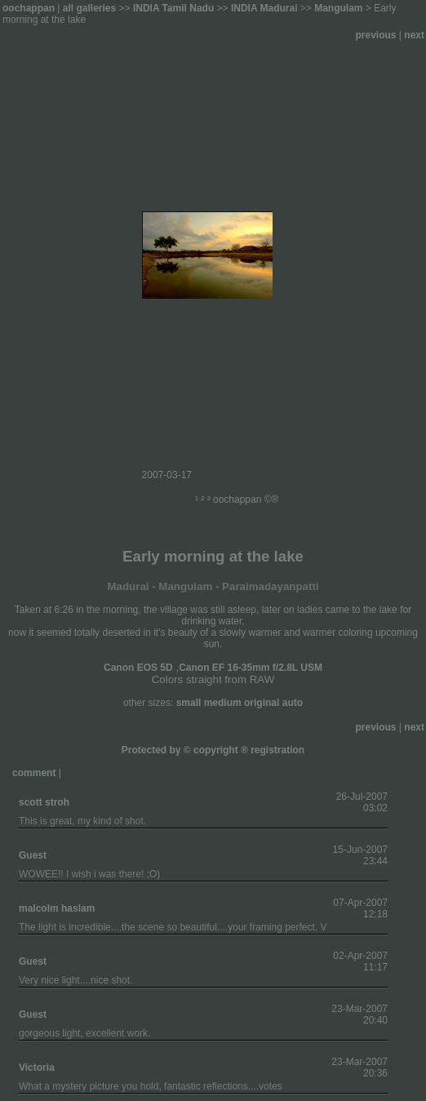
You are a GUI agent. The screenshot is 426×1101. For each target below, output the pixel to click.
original (261, 702)
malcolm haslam (57, 908)
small (189, 702)
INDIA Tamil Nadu (173, 8)
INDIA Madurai (264, 8)
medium (223, 702)
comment (33, 773)
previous (376, 35)
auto (292, 702)
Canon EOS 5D (138, 667)
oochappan (28, 8)
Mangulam (338, 8)
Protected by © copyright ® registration (213, 750)
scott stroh (44, 802)
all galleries (89, 8)
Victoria (37, 1067)
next (414, 35)
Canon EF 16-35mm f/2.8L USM (250, 667)
